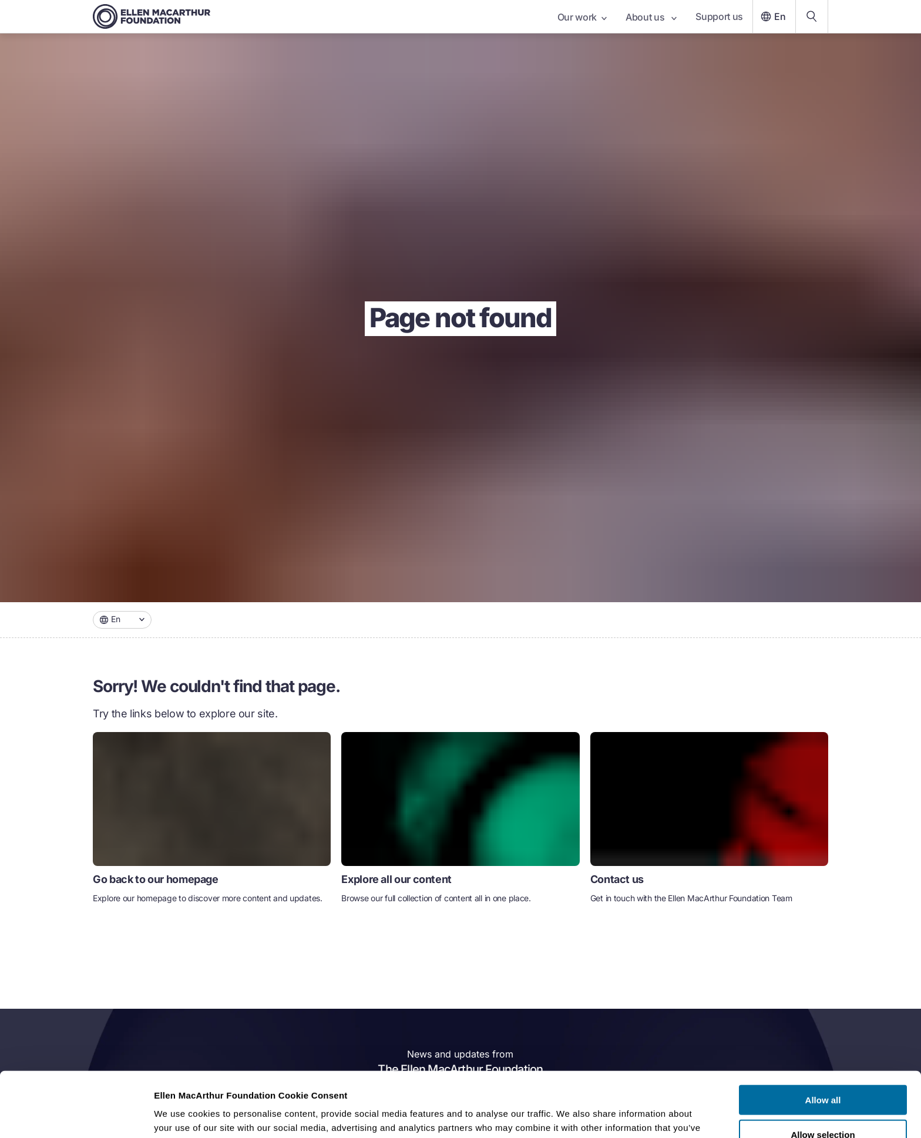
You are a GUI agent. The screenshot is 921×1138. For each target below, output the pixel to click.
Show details (616, 1115)
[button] (122, 620)
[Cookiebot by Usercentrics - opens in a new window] (76, 1115)
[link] (212, 823)
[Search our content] (811, 16)
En (772, 16)
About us (651, 17)
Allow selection (823, 1070)
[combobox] (122, 620)
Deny (823, 1104)
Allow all (823, 1035)
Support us (719, 16)
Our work (582, 17)
